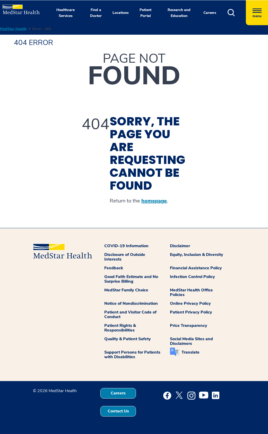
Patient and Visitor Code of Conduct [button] (130, 314)
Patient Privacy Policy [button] (191, 312)
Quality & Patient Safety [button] (127, 339)
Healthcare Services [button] (65, 12)
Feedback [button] (113, 268)
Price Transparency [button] (188, 325)
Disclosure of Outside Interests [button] (124, 257)
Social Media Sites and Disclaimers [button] (191, 341)
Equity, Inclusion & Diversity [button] (196, 254)
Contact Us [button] (118, 411)
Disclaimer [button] (180, 246)
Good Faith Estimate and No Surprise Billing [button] (131, 279)
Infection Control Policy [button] (192, 277)
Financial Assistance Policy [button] (196, 268)
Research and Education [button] (179, 12)
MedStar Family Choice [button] (126, 290)
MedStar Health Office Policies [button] (191, 292)
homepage (154, 201)
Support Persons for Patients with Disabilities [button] (132, 354)
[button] (237, 12)
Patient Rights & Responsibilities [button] (120, 328)
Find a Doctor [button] (96, 12)
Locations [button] (121, 12)
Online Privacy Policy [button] (190, 303)
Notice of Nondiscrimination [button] (131, 303)
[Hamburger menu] (257, 12)
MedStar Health (13, 28)
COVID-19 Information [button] (126, 246)
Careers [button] (209, 12)
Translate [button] (190, 352)
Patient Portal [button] (145, 12)
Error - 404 (41, 28)
